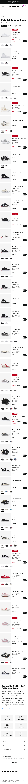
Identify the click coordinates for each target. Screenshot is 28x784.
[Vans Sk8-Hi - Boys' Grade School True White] (6, 323)
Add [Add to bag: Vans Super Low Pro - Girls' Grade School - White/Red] (24, 580)
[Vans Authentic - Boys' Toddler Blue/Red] (11, 408)
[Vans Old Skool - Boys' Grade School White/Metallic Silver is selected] (2, 390)
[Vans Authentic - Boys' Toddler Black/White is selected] (2, 408)
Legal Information (14, 749)
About (14, 741)
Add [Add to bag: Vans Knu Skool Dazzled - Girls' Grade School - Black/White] (24, 423)
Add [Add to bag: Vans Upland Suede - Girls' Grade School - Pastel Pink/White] (24, 598)
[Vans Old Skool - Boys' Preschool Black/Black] (6, 45)
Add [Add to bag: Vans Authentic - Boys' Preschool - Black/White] (24, 523)
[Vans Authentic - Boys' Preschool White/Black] (6, 528)
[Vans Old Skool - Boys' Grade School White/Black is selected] (2, 341)
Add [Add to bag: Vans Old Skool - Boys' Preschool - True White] (24, 41)
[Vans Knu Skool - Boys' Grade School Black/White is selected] (2, 258)
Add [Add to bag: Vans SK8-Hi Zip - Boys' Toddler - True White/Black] (24, 180)
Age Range (11, 25)
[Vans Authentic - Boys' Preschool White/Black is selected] (2, 441)
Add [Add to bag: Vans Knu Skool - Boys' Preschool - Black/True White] (24, 162)
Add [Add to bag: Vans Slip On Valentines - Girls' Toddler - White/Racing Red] (24, 369)
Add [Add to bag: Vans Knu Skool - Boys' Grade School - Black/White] (24, 254)
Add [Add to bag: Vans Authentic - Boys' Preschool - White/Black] (24, 437)
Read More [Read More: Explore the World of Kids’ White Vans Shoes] (6, 709)
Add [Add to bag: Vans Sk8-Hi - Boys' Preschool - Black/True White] (24, 290)
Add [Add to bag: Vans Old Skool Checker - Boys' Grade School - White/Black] (24, 676)
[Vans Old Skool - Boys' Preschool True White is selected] (2, 45)
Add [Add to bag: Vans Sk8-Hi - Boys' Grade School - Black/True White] (24, 319)
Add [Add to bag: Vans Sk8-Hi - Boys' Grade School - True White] (24, 59)
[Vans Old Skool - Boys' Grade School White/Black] (6, 98)
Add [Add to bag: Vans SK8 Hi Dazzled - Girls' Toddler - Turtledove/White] (24, 112)
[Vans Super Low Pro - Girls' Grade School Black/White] (11, 131)
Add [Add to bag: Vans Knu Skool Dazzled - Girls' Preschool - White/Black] (24, 79)
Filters (4, 25)
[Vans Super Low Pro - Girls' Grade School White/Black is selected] (2, 131)
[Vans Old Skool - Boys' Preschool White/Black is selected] (2, 276)
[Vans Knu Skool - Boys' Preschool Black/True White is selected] (2, 166)
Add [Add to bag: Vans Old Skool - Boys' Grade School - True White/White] (24, 94)
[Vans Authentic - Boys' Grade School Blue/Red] (6, 492)
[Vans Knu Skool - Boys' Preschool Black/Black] (6, 166)
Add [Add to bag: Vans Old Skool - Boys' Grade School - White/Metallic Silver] (24, 386)
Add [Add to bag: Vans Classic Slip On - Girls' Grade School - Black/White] (24, 355)
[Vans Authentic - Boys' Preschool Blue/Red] (11, 441)
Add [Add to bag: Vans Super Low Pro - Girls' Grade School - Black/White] (24, 658)
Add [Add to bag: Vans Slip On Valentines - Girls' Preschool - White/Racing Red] (24, 612)
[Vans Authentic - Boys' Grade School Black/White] (11, 492)
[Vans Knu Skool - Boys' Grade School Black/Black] (6, 258)
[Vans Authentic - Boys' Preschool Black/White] (6, 441)
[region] (14, 2)
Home (2, 16)
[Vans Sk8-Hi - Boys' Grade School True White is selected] (2, 63)
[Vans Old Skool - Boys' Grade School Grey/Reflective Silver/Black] (15, 98)
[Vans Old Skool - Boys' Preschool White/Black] (11, 45)
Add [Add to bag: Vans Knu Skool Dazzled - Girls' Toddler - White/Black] (24, 225)
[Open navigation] (3, 6)
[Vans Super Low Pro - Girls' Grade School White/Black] (11, 584)
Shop (14, 745)
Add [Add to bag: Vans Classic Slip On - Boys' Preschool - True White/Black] (24, 240)
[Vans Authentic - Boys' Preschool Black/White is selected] (2, 528)
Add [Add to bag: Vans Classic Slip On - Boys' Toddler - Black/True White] (24, 194)
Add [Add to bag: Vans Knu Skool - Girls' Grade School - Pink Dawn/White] (24, 629)
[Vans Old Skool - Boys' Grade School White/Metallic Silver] (11, 98)
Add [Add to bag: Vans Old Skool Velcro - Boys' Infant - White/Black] (24, 208)
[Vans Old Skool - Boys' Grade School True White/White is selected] (2, 98)
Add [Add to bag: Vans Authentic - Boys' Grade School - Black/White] (24, 488)
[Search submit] (25, 11)
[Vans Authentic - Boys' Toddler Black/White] (6, 408)
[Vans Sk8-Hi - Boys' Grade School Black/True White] (6, 63)
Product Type (19, 25)
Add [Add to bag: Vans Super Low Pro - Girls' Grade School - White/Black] (24, 127)
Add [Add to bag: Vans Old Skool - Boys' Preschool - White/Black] (24, 272)
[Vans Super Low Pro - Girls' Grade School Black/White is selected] (2, 662)
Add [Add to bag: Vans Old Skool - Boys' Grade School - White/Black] (24, 337)
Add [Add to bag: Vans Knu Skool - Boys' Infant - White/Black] (24, 473)
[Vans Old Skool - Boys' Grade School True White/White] (6, 341)
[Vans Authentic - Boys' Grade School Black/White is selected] (2, 492)
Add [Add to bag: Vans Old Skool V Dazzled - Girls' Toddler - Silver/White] (24, 147)
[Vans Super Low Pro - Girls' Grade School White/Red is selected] (2, 584)
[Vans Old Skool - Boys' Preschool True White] (11, 276)
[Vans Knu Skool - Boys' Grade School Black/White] (11, 258)
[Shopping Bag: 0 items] (25, 6)
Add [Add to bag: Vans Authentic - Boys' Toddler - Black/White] (24, 404)
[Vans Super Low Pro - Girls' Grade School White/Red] (6, 131)
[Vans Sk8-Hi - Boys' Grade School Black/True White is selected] (2, 323)
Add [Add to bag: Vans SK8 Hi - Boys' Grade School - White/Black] (24, 305)
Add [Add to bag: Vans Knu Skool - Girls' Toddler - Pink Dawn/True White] (24, 644)
